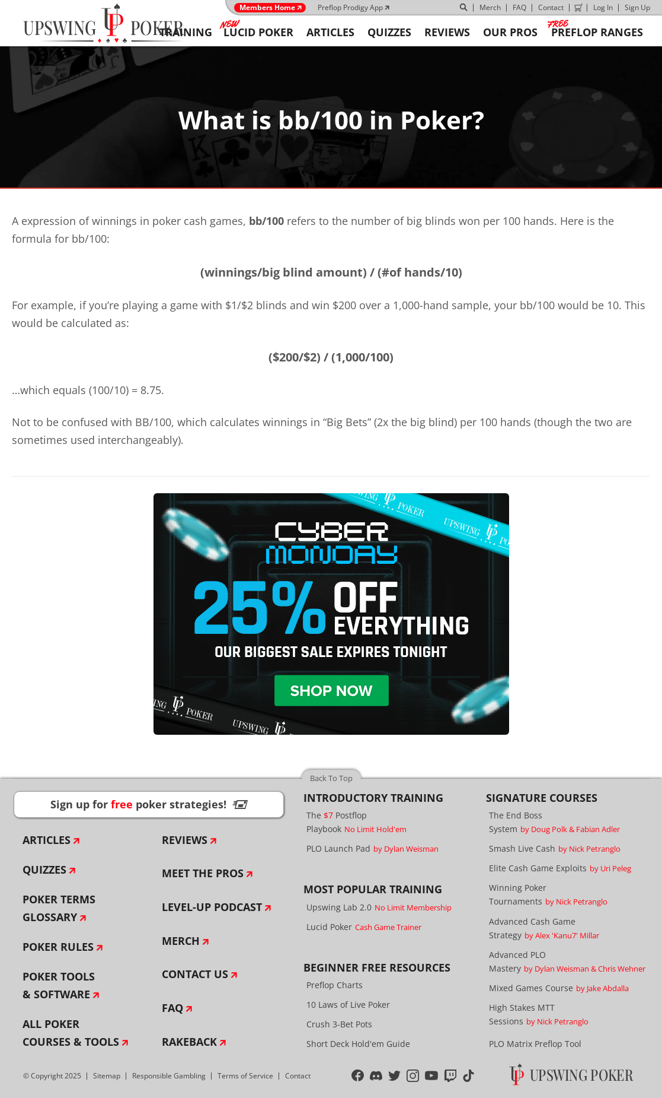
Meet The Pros (203, 873)
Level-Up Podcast (212, 907)
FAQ (519, 7)
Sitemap (106, 1076)
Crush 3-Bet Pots (339, 1024)
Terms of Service (245, 1076)
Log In (603, 7)
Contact (551, 7)
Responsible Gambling (169, 1076)
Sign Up (637, 7)
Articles (47, 840)
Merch (490, 7)
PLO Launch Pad (372, 848)
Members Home (267, 7)
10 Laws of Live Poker (348, 1004)
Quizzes (44, 869)
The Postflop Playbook (356, 822)
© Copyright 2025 (52, 1076)
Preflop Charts (334, 985)
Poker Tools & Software (59, 985)
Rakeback (189, 1041)
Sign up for (148, 804)
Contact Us (195, 974)
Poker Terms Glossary (59, 908)
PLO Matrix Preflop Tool (535, 1043)
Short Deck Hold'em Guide (358, 1043)
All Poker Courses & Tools (71, 1033)
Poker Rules (58, 947)
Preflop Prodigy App (350, 7)
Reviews (184, 840)
